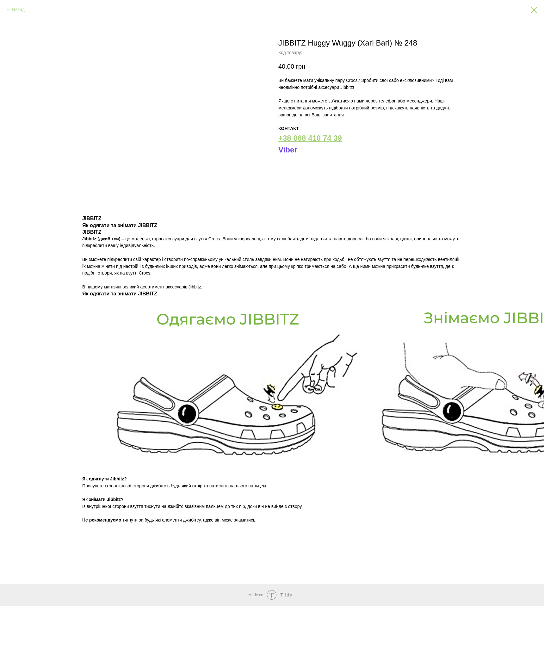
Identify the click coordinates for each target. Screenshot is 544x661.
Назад (18, 9)
